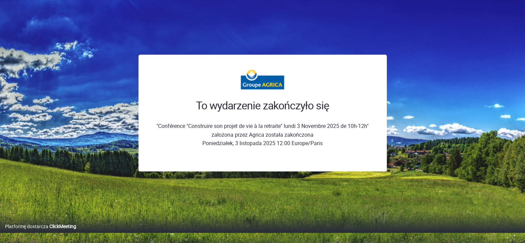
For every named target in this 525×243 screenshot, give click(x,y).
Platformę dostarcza (40, 233)
